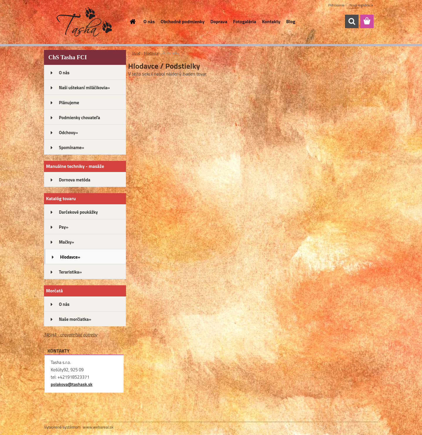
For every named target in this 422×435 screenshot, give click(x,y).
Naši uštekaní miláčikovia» (84, 87)
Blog (290, 21)
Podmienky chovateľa (79, 117)
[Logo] (84, 21)
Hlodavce (151, 53)
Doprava (218, 21)
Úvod (136, 53)
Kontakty (271, 21)
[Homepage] (132, 21)
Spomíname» (71, 147)
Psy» (63, 227)
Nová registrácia (361, 5)
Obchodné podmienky (183, 21)
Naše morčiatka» (75, 319)
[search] (351, 21)
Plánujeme (69, 102)
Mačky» (66, 242)
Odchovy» (68, 132)
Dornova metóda (74, 179)
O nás (149, 21)
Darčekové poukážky (78, 212)
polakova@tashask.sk (72, 384)
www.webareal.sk (98, 427)
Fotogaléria (244, 21)
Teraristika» (70, 272)
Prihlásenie (336, 5)
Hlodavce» (70, 257)
